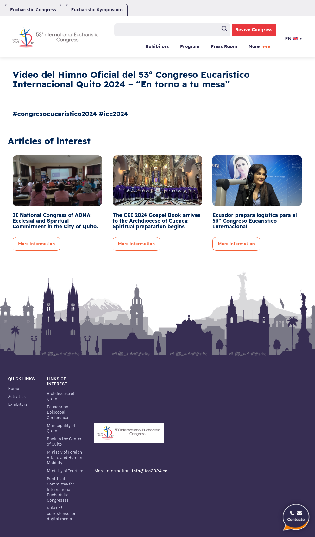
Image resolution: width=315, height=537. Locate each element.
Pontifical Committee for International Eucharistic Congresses (60, 489)
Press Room (224, 46)
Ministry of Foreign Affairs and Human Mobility (64, 457)
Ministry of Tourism (65, 470)
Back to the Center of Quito (64, 441)
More (254, 46)
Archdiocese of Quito (60, 396)
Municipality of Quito (61, 428)
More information (36, 243)
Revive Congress (254, 30)
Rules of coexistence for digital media (61, 513)
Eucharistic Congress (33, 10)
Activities (17, 396)
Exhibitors (157, 46)
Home (13, 388)
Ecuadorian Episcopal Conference (57, 412)
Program (189, 46)
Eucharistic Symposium (97, 10)
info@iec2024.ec (149, 470)
